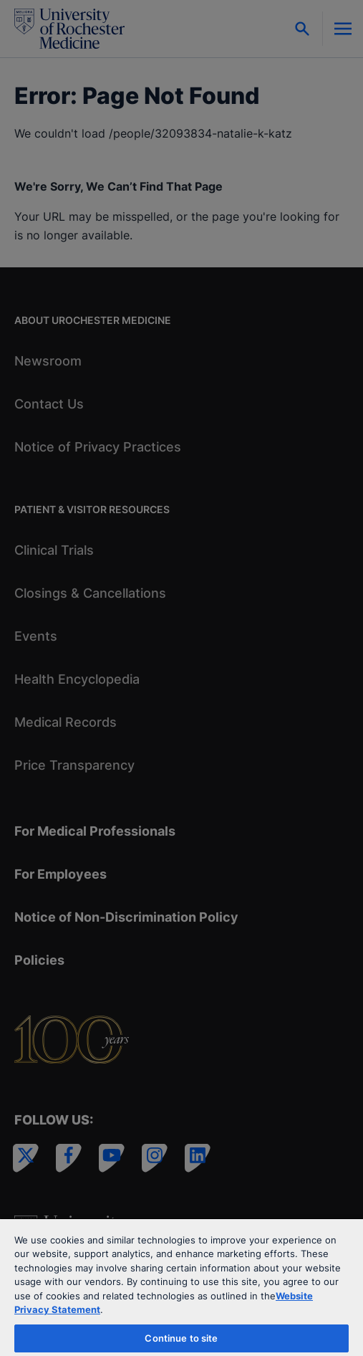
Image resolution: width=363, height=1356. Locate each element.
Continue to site (181, 1338)
